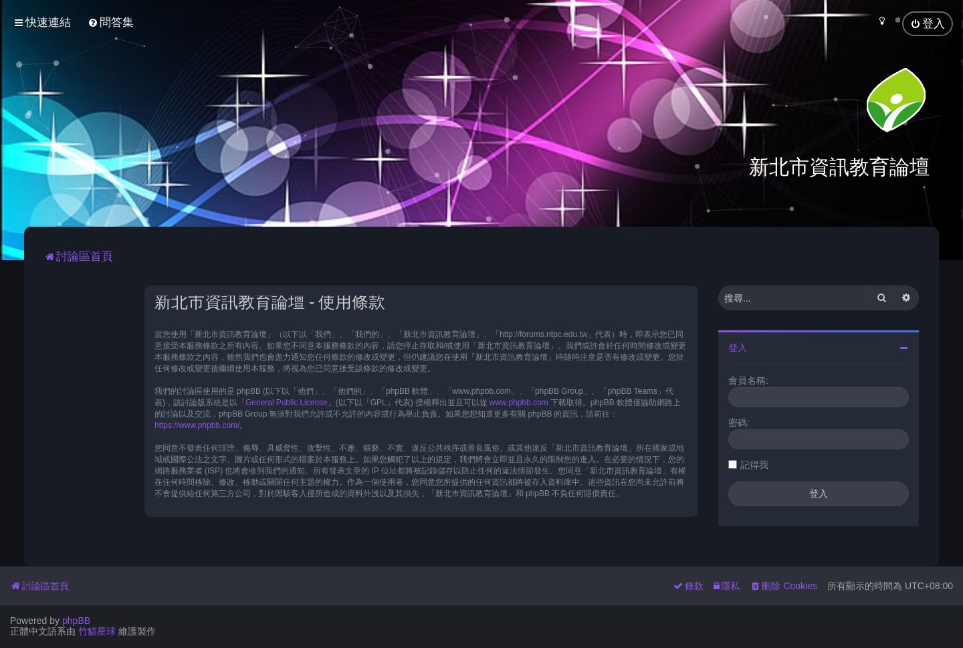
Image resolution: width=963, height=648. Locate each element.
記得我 (754, 464)
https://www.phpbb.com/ (196, 425)
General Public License (286, 403)
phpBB (76, 620)
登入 (737, 347)
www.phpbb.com (519, 403)
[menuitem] (110, 22)
